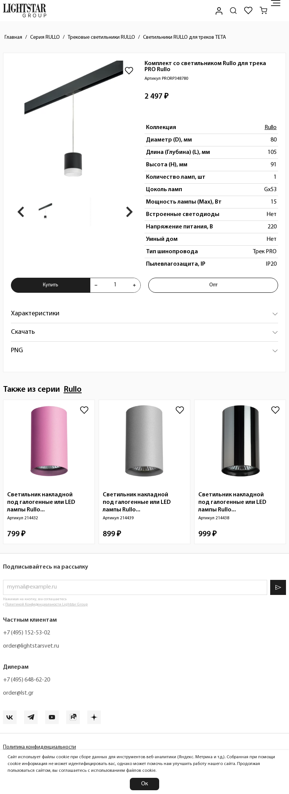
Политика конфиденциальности (39, 747)
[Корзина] (263, 10)
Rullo (271, 128)
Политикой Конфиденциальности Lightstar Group (46, 604)
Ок (144, 784)
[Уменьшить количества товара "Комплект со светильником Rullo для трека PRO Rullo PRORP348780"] (96, 285)
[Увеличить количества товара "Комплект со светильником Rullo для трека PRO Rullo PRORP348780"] (134, 285)
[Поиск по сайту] (233, 10)
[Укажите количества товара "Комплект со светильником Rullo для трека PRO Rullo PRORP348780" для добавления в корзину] (115, 285)
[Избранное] (248, 10)
